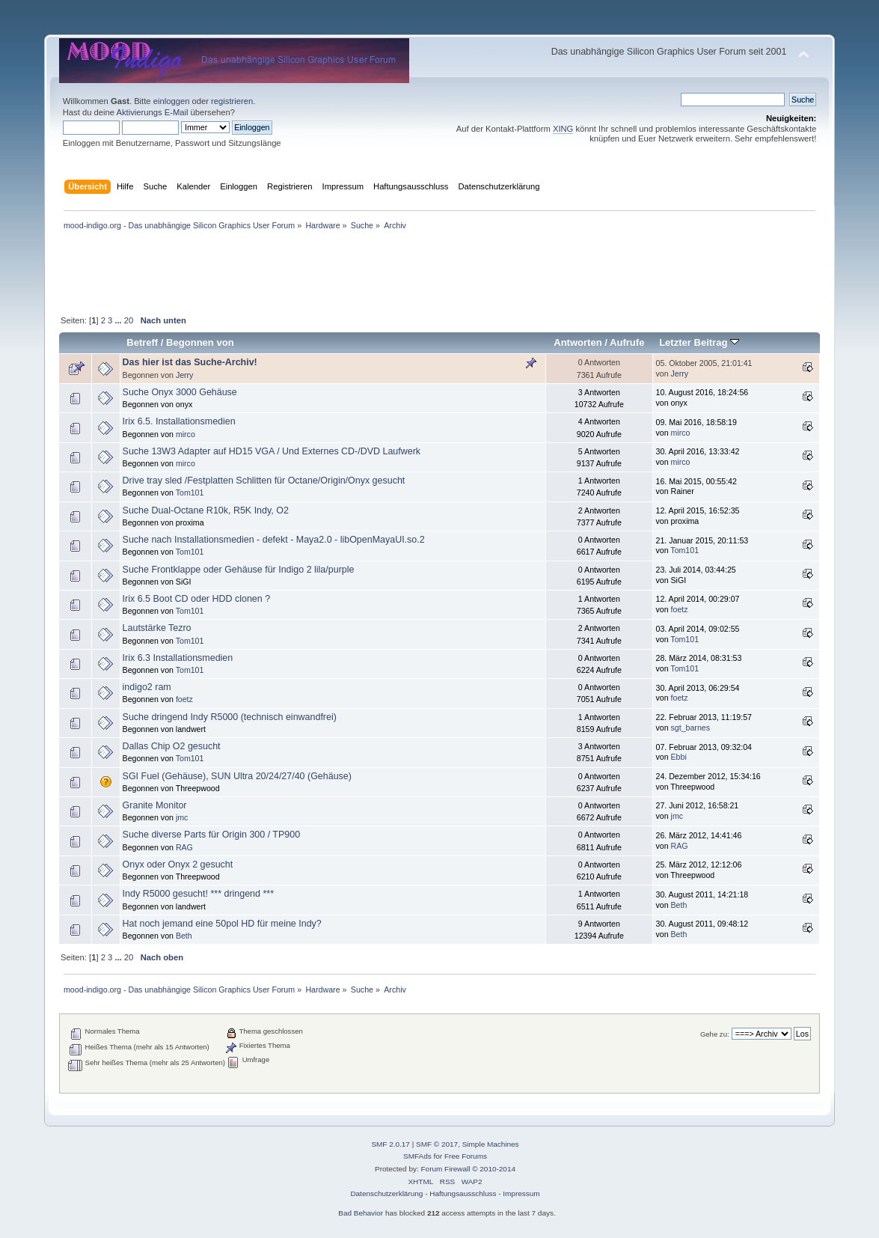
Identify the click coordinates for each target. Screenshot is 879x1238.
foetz (679, 609)
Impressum (521, 1193)
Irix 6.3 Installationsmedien (178, 658)
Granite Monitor (155, 805)
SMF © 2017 (437, 1144)
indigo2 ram (147, 687)
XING (563, 128)
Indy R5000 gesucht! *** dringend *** (198, 893)
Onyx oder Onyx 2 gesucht (178, 864)
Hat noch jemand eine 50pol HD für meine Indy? (222, 923)
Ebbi (679, 756)
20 (128, 320)
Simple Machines (490, 1144)
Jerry (185, 375)
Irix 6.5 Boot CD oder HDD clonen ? (197, 599)
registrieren (232, 101)
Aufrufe (627, 342)
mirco (185, 434)
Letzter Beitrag (699, 342)
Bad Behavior (360, 1213)
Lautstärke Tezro (157, 628)
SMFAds (417, 1156)
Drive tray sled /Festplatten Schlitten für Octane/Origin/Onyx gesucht (264, 480)
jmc (182, 817)
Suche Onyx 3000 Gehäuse (180, 392)
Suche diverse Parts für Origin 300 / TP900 (212, 834)
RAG (184, 847)
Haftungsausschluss (462, 1193)
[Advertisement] (440, 28)
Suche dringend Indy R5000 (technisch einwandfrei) (230, 717)
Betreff (142, 342)
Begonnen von (200, 342)
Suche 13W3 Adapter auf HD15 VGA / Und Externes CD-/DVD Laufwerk (272, 451)
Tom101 (190, 492)
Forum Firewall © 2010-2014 (468, 1169)
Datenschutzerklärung (386, 1193)
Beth (679, 904)
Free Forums (465, 1156)
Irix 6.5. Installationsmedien (179, 421)
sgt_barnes (690, 727)
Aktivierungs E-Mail (152, 112)
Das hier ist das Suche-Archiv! (190, 362)
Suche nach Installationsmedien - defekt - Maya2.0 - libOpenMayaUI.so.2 (274, 539)
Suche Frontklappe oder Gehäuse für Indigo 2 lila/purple (239, 569)
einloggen (171, 101)
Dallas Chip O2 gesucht (172, 746)
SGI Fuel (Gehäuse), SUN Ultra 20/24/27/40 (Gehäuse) (237, 776)
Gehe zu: (714, 1034)
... (118, 320)
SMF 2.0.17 (390, 1144)
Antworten (577, 342)
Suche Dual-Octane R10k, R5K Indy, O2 (206, 510)
